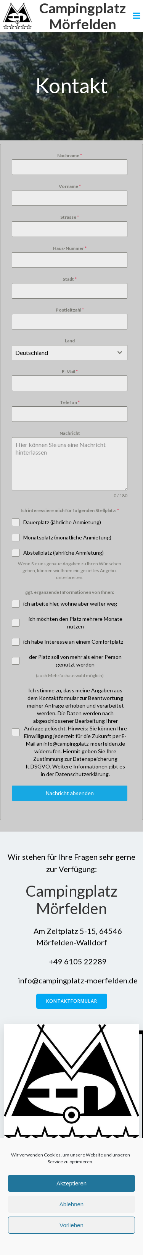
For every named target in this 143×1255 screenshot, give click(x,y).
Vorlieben (71, 1225)
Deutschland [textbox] (31, 352)
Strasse (69, 217)
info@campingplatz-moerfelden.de (72, 980)
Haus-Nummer (70, 248)
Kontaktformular (71, 1001)
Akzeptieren (71, 1183)
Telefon (70, 402)
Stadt (70, 279)
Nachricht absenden (70, 793)
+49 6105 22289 (72, 961)
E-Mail (70, 371)
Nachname (69, 155)
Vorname (70, 186)
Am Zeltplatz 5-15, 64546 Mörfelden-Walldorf (71, 936)
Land (70, 341)
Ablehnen (71, 1204)
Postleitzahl (70, 310)
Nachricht (69, 433)
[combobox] (69, 352)
